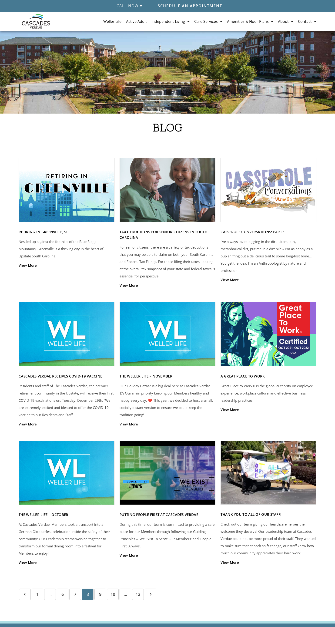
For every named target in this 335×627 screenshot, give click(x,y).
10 (113, 594)
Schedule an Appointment (190, 5)
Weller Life (112, 21)
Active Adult (136, 21)
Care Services (206, 21)
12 (138, 594)
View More (28, 265)
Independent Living (168, 21)
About (283, 21)
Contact (305, 21)
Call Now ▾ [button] (129, 5)
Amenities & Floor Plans (248, 21)
